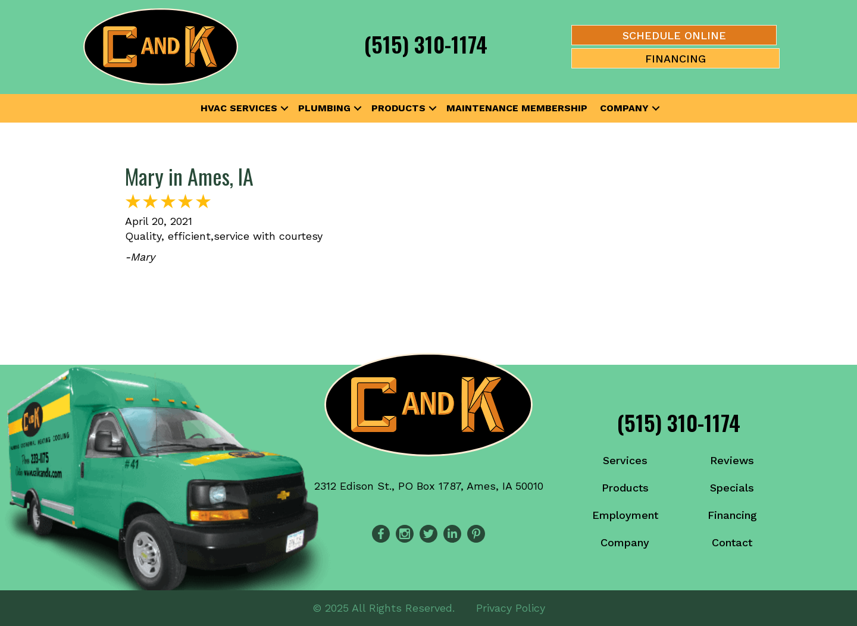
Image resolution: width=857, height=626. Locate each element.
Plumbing (324, 108)
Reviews (732, 460)
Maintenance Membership (516, 108)
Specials (732, 487)
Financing (732, 515)
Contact (732, 542)
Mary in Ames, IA (189, 176)
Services (625, 460)
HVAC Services (239, 108)
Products (398, 108)
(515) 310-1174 (425, 44)
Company (624, 108)
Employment (625, 515)
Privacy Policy (510, 608)
